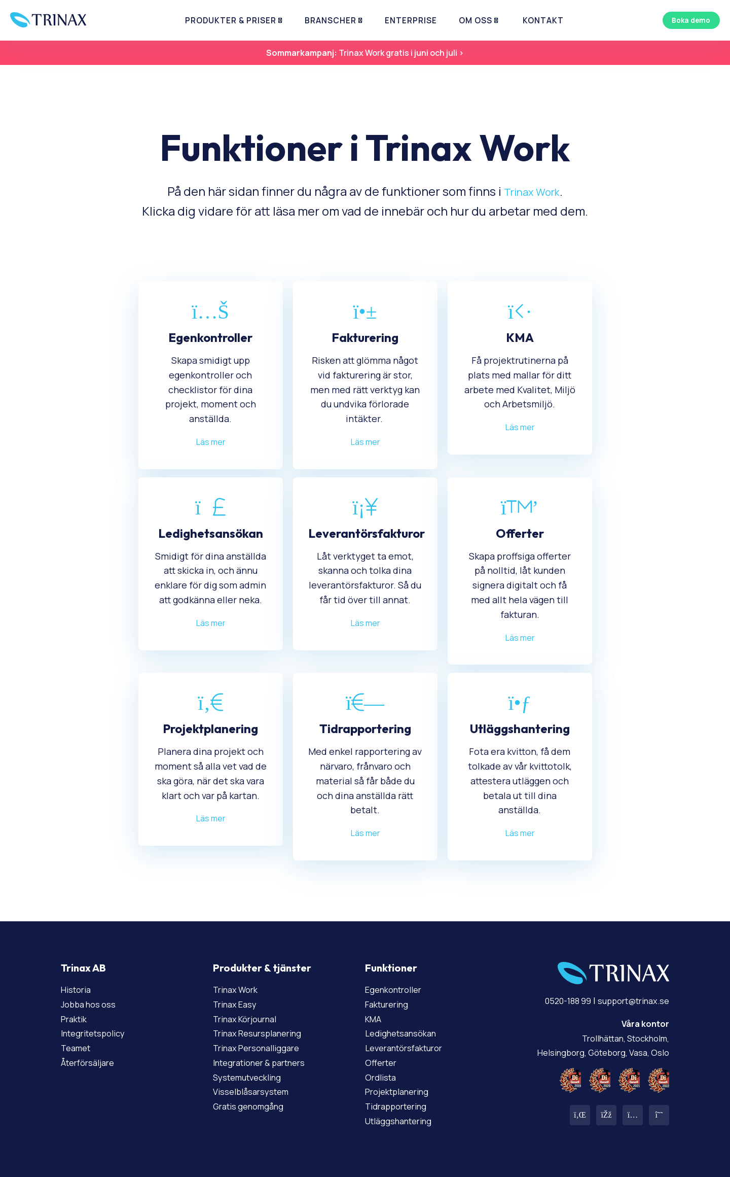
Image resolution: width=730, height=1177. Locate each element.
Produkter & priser (244, 20)
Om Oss (459, 20)
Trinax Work (532, 191)
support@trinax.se (629, 1000)
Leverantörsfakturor (409, 1048)
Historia (78, 989)
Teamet (78, 1048)
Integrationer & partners (266, 1062)
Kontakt (517, 20)
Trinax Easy (237, 1004)
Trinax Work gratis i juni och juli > (365, 53)
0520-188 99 (556, 1000)
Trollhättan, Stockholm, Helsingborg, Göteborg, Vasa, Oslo (596, 1038)
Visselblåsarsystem (255, 1091)
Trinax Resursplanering (262, 1033)
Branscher (333, 20)
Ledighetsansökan (405, 1033)
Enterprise (403, 20)
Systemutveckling (251, 1077)
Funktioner (391, 967)
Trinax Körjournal (249, 1019)
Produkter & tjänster (262, 967)
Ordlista (382, 1077)
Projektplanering (401, 1091)
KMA (374, 1019)
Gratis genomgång (252, 1106)
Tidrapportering (399, 1106)
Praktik (76, 1019)
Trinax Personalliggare (261, 1048)
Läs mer (211, 441)
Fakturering (390, 1004)
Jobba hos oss (91, 1004)
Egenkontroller (397, 989)
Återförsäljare (91, 1062)
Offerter (382, 1062)
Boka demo (686, 20)
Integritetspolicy (97, 1033)
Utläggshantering (403, 1121)
